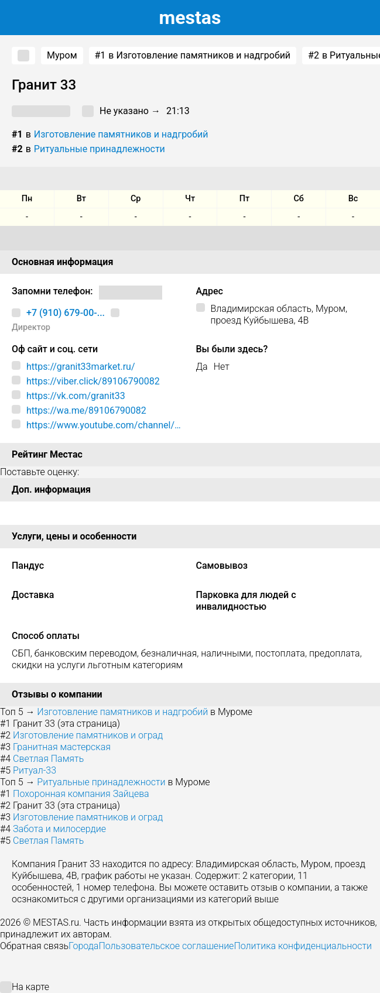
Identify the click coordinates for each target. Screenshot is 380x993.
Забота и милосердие (59, 828)
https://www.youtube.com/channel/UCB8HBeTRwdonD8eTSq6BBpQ (103, 425)
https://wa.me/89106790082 (86, 410)
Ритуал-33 (34, 770)
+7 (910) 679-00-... (65, 312)
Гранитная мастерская (62, 747)
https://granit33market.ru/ (80, 366)
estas (190, 17)
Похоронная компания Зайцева (81, 793)
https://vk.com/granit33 (75, 395)
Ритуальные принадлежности (99, 148)
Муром (62, 55)
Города (83, 945)
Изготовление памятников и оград (88, 735)
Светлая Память (48, 758)
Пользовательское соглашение (166, 945)
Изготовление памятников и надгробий (121, 134)
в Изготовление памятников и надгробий (193, 55)
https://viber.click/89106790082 (93, 381)
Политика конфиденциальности (303, 945)
